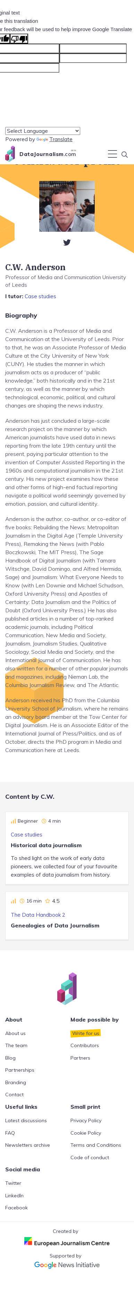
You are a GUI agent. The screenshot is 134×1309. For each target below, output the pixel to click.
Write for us (85, 1033)
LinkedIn (14, 1195)
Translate (54, 139)
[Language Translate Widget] (42, 131)
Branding (15, 1082)
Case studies (40, 296)
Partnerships (19, 1070)
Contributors (84, 1045)
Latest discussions (26, 1120)
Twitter (13, 1183)
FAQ (10, 1133)
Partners (80, 1058)
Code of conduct (89, 1157)
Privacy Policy (85, 1120)
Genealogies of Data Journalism (55, 925)
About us (15, 1033)
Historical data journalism (46, 845)
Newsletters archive (27, 1145)
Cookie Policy (85, 1133)
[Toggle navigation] (112, 153)
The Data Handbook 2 (38, 915)
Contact (14, 1094)
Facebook (16, 1208)
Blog (10, 1058)
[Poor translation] (19, 39)
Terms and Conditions (95, 1145)
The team (16, 1045)
